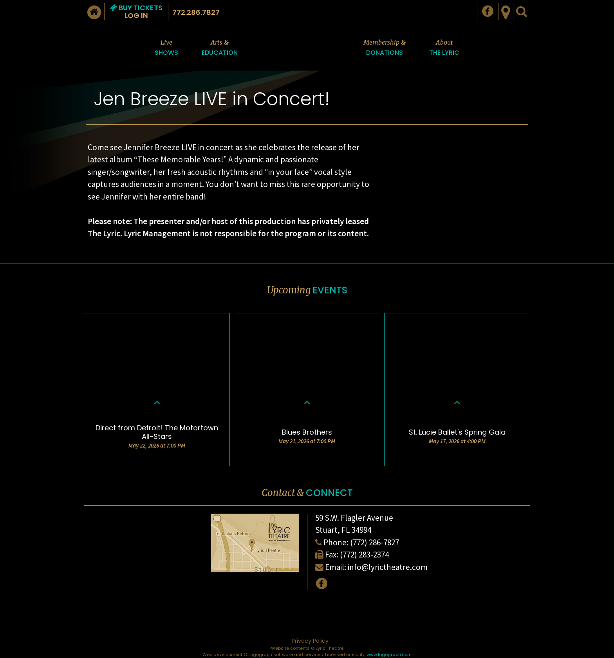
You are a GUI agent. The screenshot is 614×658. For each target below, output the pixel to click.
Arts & (220, 48)
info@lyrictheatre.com (388, 567)
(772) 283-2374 (364, 554)
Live (166, 48)
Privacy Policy (310, 641)
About (444, 48)
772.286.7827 (196, 12)
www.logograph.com (389, 654)
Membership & (384, 48)
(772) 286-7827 (374, 542)
